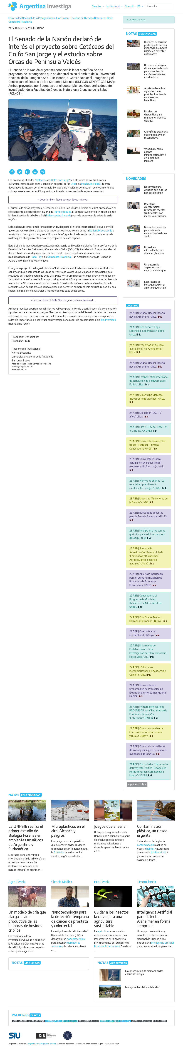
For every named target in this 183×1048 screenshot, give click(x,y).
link (159, 316)
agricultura (103, 931)
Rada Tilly (36, 256)
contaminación (145, 845)
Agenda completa (137, 784)
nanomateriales (76, 939)
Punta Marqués (62, 211)
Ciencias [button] (97, 6)
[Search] (159, 6)
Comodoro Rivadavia (59, 256)
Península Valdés (91, 183)
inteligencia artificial (162, 942)
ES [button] (139, 6)
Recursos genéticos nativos (71, 199)
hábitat (150, 848)
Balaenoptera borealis (58, 215)
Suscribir (130, 6)
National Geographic (100, 230)
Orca (73, 183)
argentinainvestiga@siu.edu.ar (41, 1044)
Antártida (59, 852)
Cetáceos (41, 180)
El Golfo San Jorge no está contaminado (71, 300)
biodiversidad (108, 319)
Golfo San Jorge (60, 180)
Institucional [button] (114, 6)
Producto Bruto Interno (107, 946)
